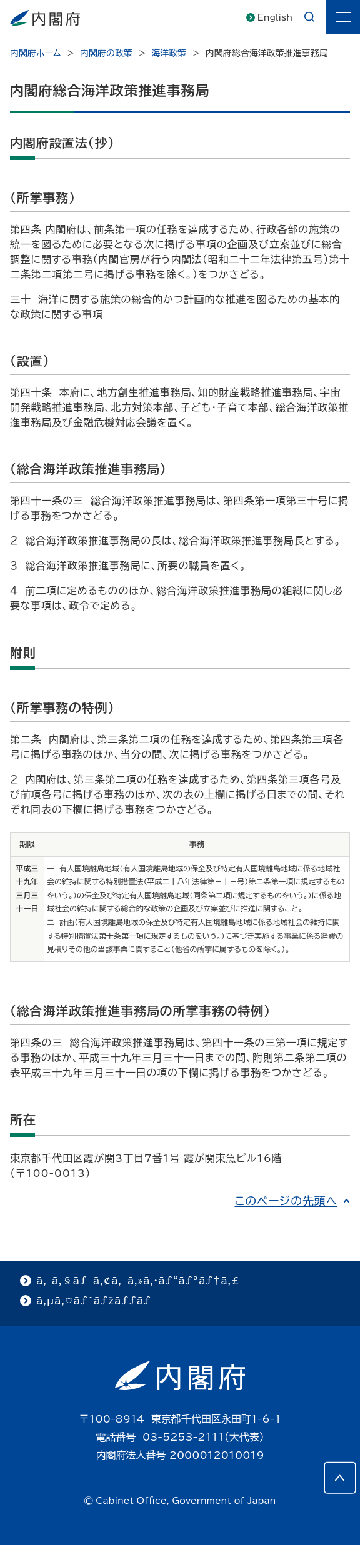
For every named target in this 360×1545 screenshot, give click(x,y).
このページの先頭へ (286, 1200)
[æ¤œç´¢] (309, 17)
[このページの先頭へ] (340, 1477)
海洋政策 (168, 53)
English (275, 17)
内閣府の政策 (106, 53)
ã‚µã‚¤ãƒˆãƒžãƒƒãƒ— (99, 1301)
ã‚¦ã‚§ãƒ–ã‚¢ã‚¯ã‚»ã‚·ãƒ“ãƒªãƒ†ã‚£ (138, 1281)
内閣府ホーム (35, 53)
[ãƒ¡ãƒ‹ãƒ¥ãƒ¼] (343, 17)
